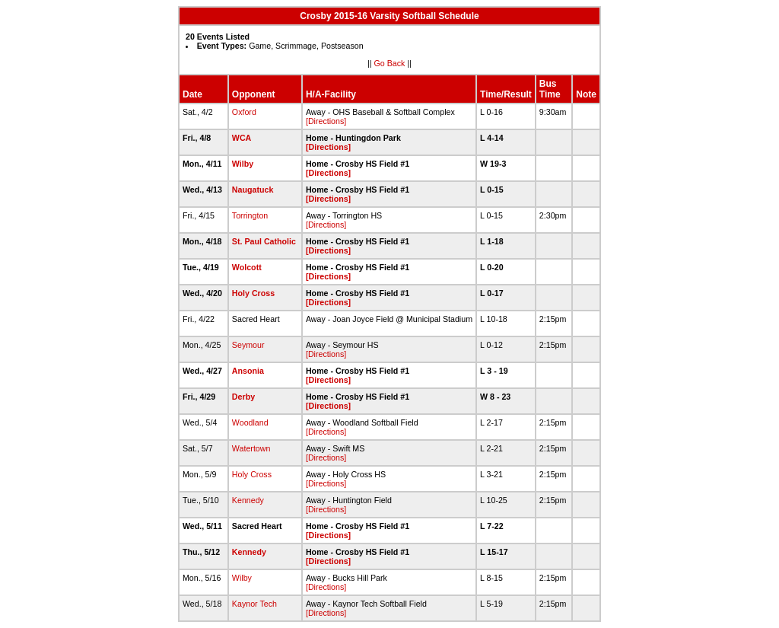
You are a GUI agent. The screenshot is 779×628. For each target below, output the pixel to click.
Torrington (250, 215)
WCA (241, 137)
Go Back (389, 63)
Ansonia (248, 370)
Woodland (250, 422)
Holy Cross (253, 293)
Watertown (251, 448)
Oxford (244, 111)
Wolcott (247, 267)
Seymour (248, 344)
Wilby (242, 163)
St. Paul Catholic (264, 241)
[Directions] (326, 121)
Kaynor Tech (254, 603)
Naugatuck (252, 189)
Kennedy (248, 500)
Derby (243, 396)
